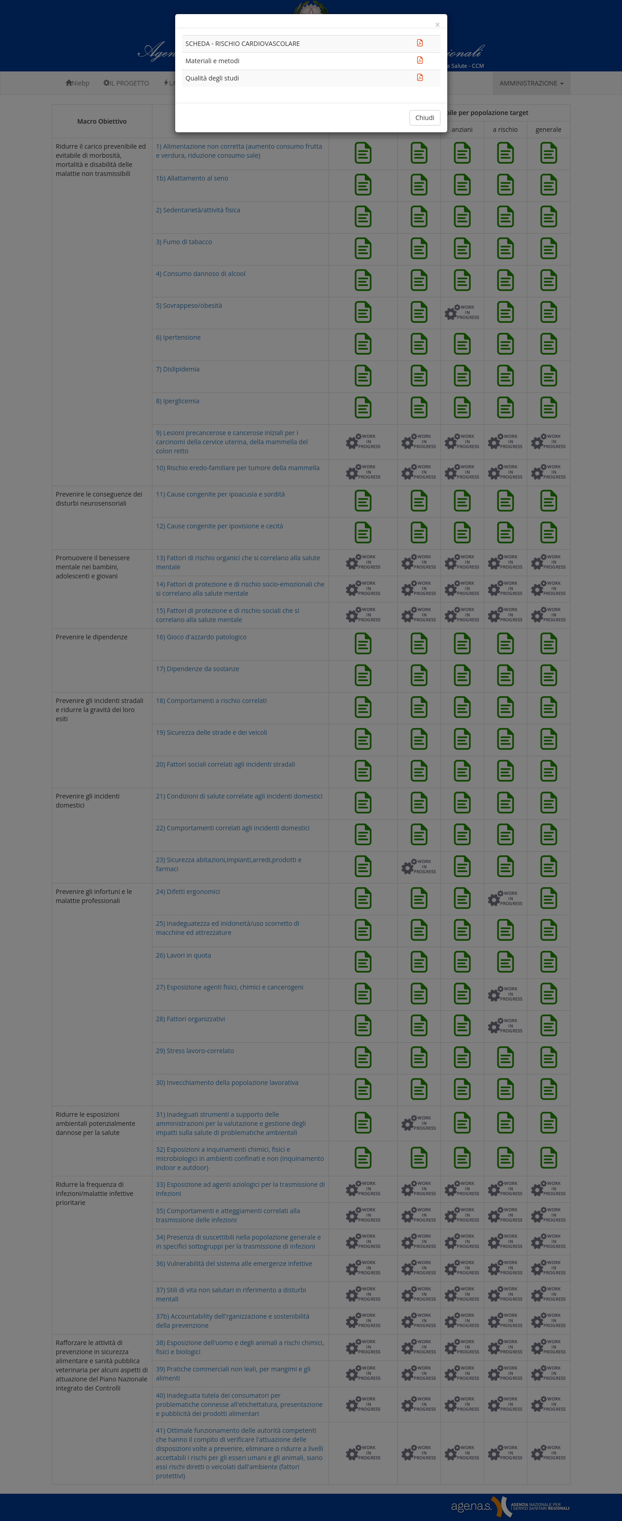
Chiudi (425, 117)
